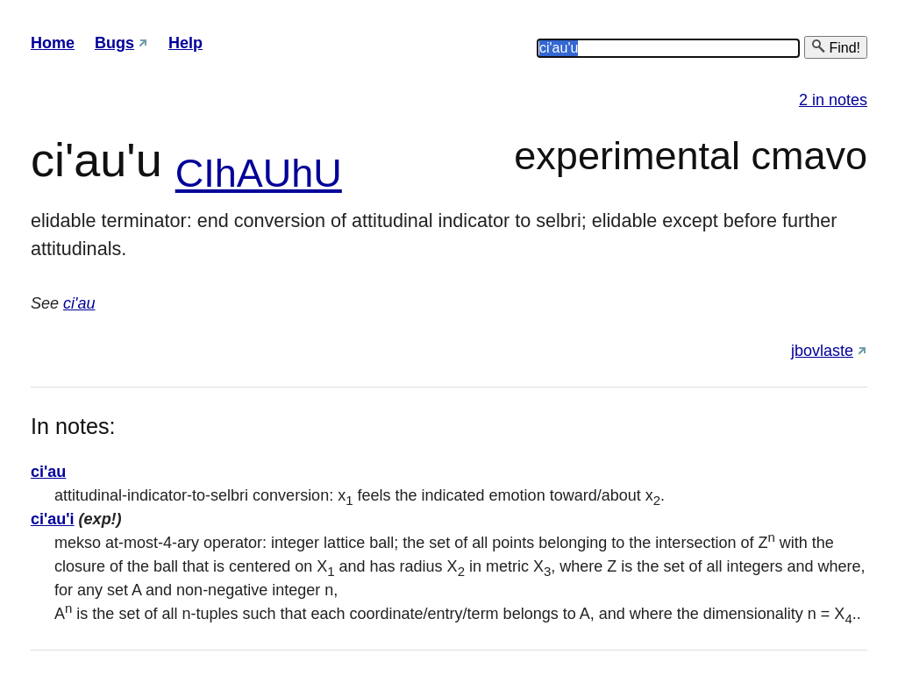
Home (53, 43)
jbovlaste (822, 350)
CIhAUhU (258, 173)
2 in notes (833, 100)
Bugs (114, 43)
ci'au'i (53, 519)
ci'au (79, 303)
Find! (835, 47)
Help (185, 43)
